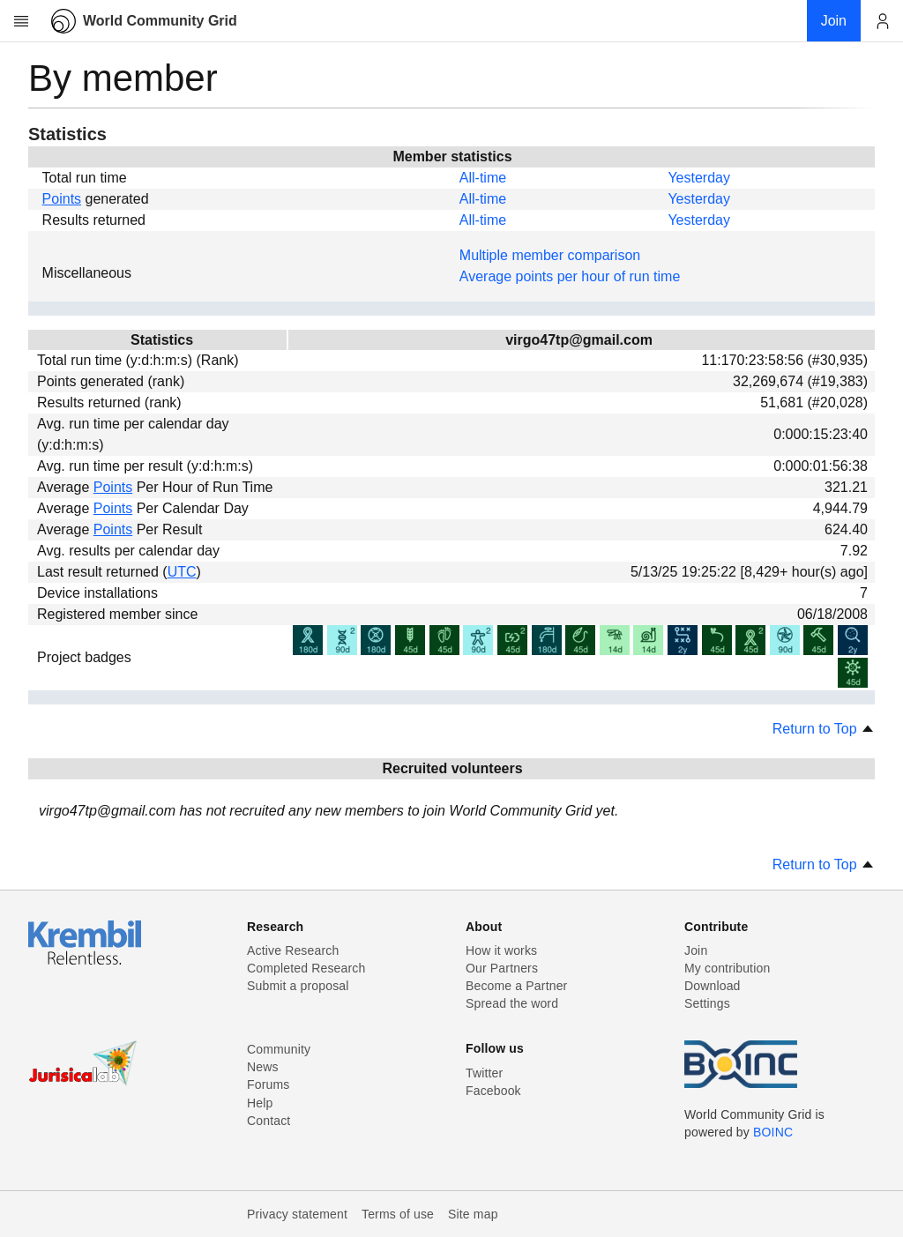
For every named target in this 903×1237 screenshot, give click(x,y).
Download (712, 986)
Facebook (493, 1091)
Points (61, 198)
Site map (473, 1214)
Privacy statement (297, 1214)
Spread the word (512, 1003)
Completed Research (306, 968)
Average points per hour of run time (570, 276)
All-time (482, 177)
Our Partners (502, 968)
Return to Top (823, 728)
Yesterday (699, 177)
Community (278, 1049)
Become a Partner (516, 986)
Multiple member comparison (549, 255)
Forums (268, 1084)
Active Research (293, 950)
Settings (707, 1003)
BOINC (773, 1132)
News (263, 1067)
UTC (182, 571)
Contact (268, 1121)
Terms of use (398, 1214)
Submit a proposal (298, 986)
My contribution (727, 968)
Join (695, 950)
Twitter (484, 1073)
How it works (501, 950)
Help (259, 1103)
